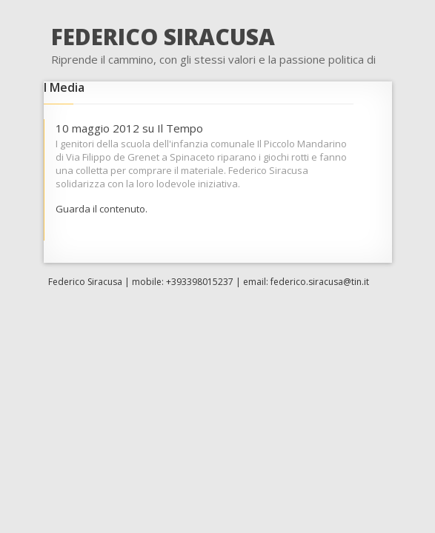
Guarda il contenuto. (101, 208)
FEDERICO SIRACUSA (163, 36)
